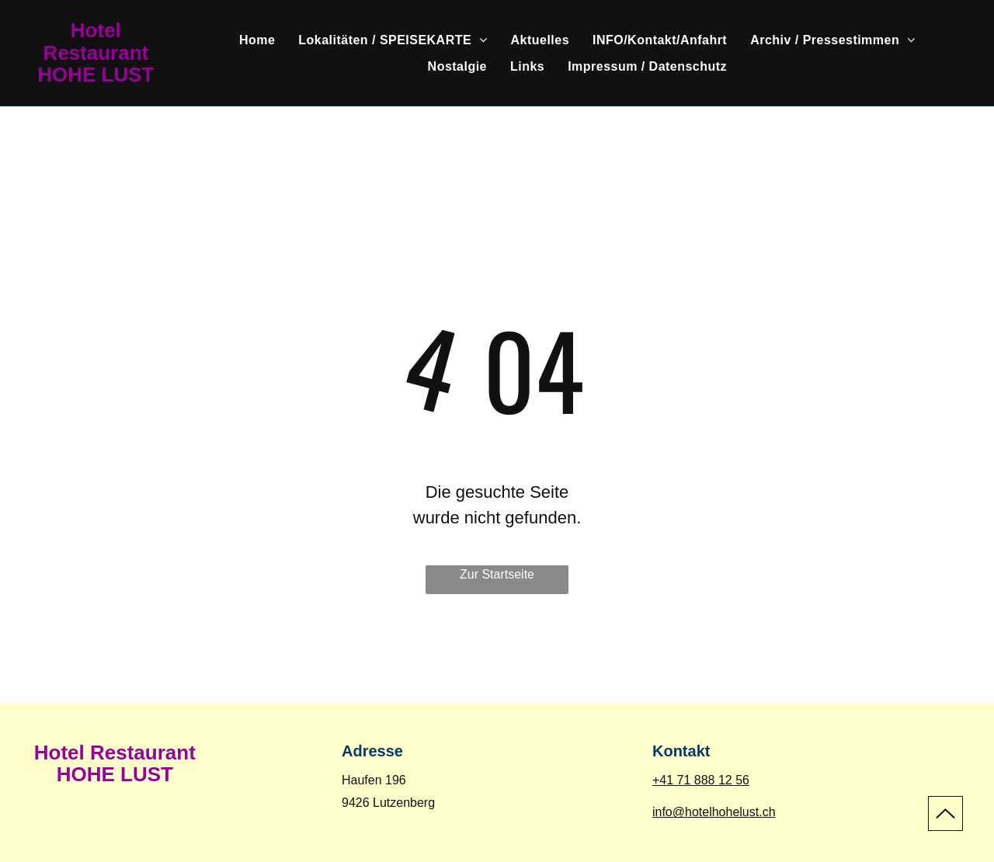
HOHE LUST (95, 74)
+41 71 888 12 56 (700, 780)
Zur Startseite (497, 574)
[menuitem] (257, 40)
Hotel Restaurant (95, 41)
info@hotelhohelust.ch (714, 812)
